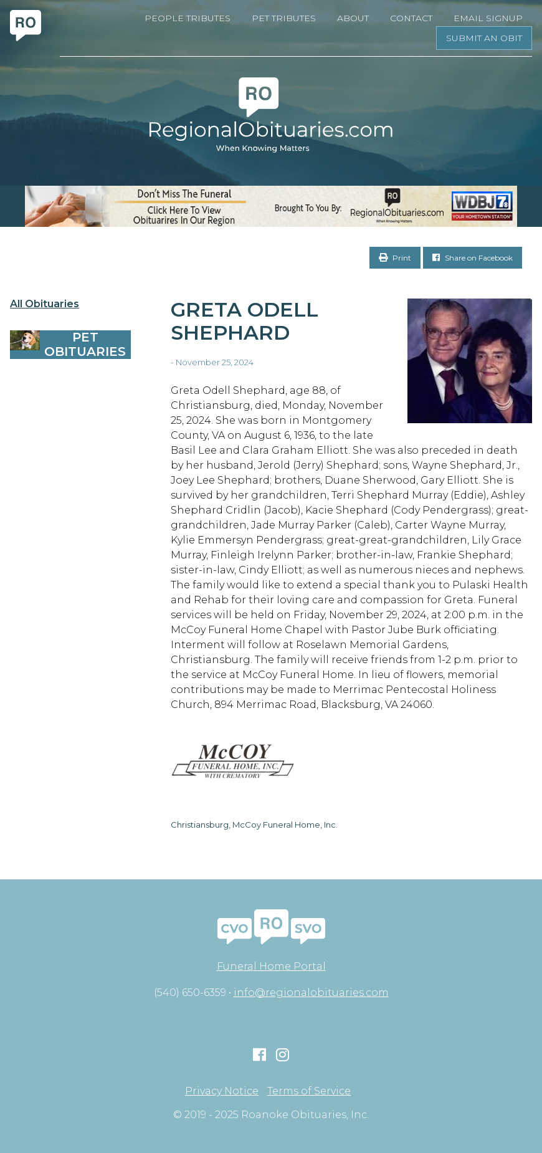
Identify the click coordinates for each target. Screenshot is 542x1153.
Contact (411, 18)
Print (395, 257)
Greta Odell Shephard (244, 321)
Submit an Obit (484, 38)
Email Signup (488, 18)
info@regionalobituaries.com (311, 992)
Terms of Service (309, 1091)
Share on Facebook (472, 257)
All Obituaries (44, 304)
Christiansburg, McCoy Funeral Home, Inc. (254, 825)
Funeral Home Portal (271, 966)
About (353, 18)
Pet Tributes (284, 18)
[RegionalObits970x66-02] (271, 206)
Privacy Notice (222, 1091)
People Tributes (188, 18)
